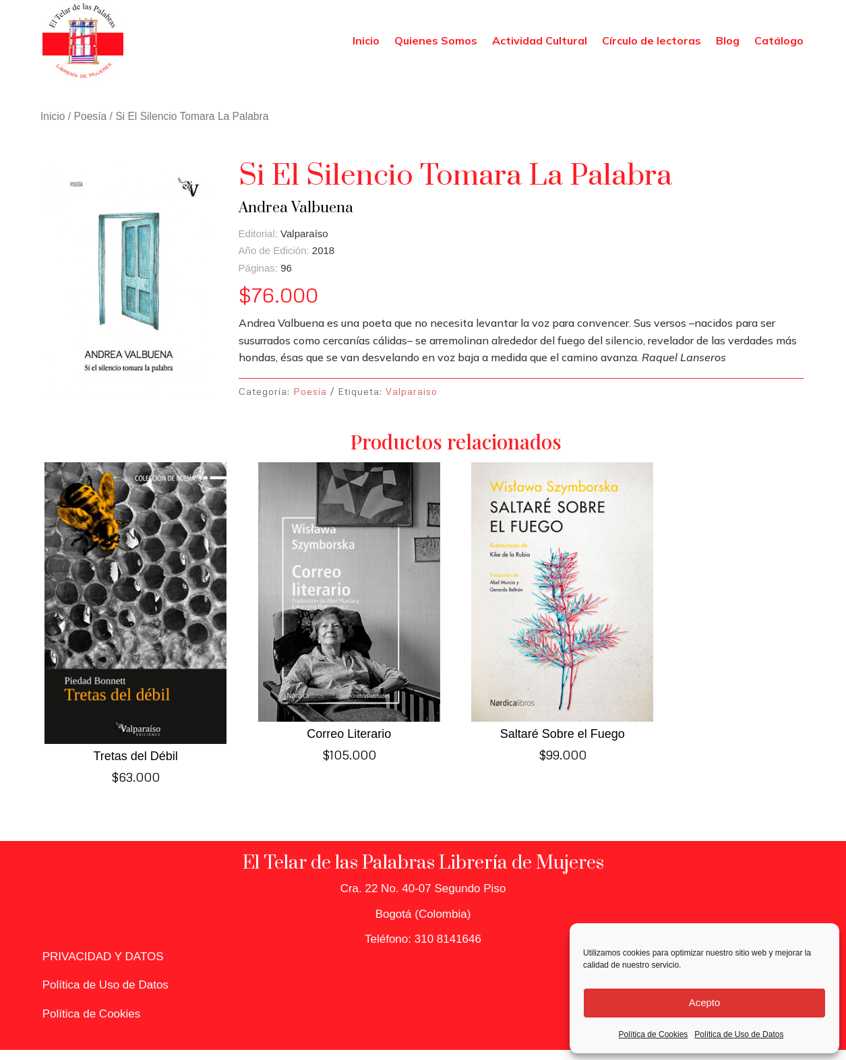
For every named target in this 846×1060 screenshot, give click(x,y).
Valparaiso (411, 391)
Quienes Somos (435, 40)
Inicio (366, 40)
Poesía (90, 116)
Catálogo (779, 40)
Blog (727, 40)
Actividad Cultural (539, 40)
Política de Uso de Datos (738, 1034)
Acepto (705, 1002)
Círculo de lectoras (651, 40)
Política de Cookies (653, 1034)
